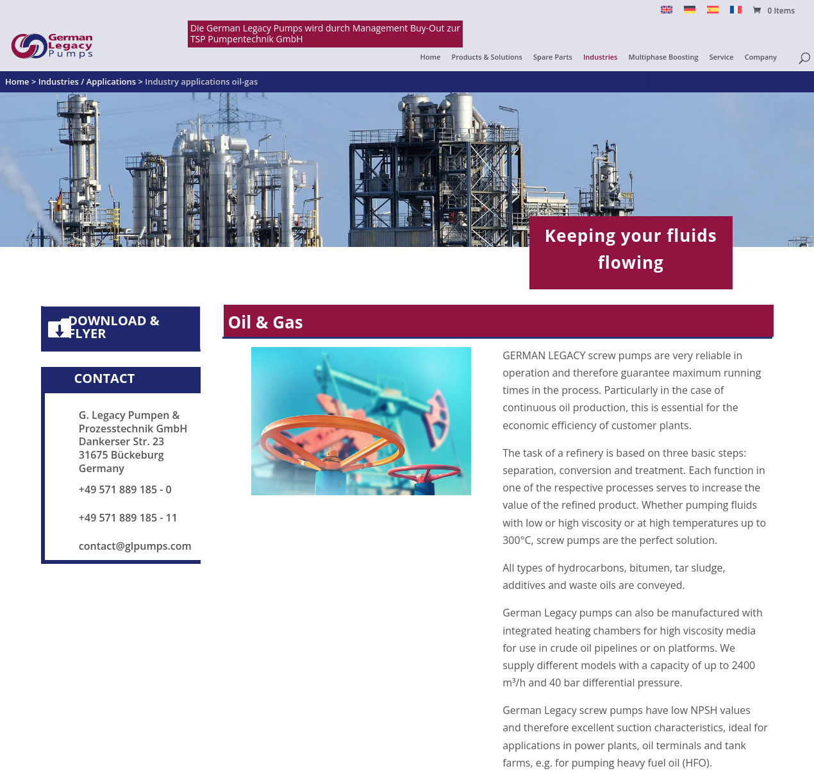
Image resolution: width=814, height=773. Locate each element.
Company (761, 57)
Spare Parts (552, 57)
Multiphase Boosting (664, 57)
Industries (600, 57)
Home (430, 57)
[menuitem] (666, 13)
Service (722, 57)
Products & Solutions (487, 57)
